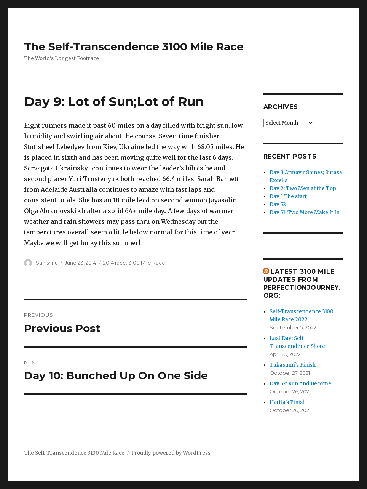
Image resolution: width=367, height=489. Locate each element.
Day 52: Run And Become (300, 383)
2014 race (114, 263)
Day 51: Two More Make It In (305, 212)
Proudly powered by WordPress (171, 453)
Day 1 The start (288, 196)
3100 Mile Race (146, 263)
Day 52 (278, 204)
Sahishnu (47, 263)
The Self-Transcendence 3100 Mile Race (134, 46)
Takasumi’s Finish (293, 365)
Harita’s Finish (288, 402)
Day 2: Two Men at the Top (303, 188)
